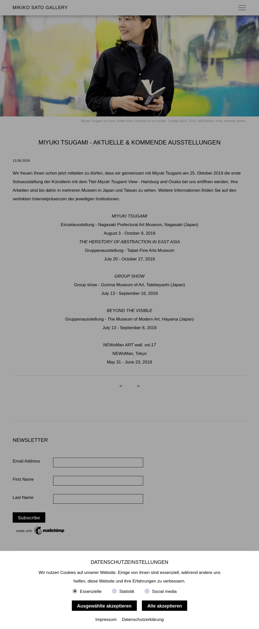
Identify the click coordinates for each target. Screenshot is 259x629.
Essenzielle (91, 591)
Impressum (106, 619)
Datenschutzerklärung (143, 619)
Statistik (127, 591)
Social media (164, 591)
